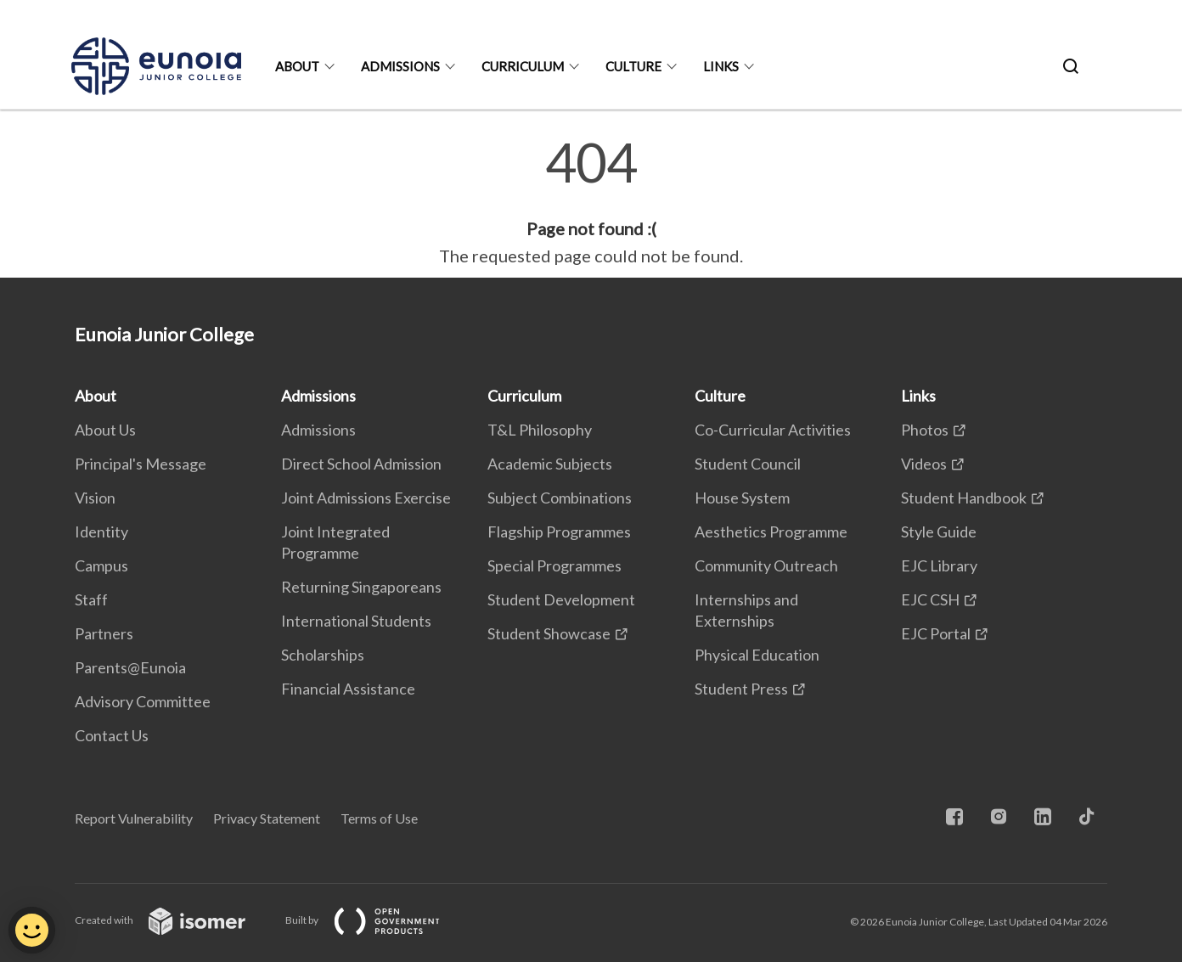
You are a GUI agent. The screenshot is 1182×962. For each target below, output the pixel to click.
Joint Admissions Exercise (366, 497)
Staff (91, 599)
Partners (104, 633)
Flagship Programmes (559, 531)
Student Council (748, 463)
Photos (924, 429)
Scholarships (322, 654)
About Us (105, 429)
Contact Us (112, 735)
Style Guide (939, 531)
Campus (101, 565)
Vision (95, 497)
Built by (376, 920)
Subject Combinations (559, 497)
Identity (101, 531)
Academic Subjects (549, 463)
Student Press (741, 688)
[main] (591, 202)
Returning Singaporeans (361, 586)
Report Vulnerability (134, 818)
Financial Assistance (348, 688)
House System (742, 497)
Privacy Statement (266, 818)
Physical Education (757, 654)
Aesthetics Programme (771, 531)
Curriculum (522, 66)
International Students (356, 620)
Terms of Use (379, 818)
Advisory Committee (143, 701)
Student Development (561, 599)
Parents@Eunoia (130, 667)
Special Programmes (554, 565)
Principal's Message (140, 463)
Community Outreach (766, 565)
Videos (924, 463)
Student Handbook (964, 497)
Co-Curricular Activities (773, 429)
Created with (174, 920)
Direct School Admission (361, 463)
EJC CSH (930, 599)
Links (721, 66)
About (297, 66)
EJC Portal (936, 633)
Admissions (400, 66)
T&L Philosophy (539, 429)
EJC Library (939, 565)
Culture (633, 66)
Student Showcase (549, 633)
